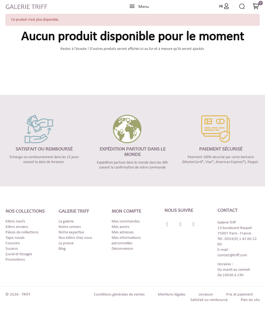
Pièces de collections (22, 232)
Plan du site (250, 300)
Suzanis (11, 249)
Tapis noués (15, 238)
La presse (66, 243)
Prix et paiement (239, 295)
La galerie (66, 221)
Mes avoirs (120, 227)
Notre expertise (71, 232)
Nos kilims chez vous (75, 238)
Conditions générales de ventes (119, 295)
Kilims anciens (16, 227)
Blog (62, 249)
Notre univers (70, 227)
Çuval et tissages (18, 254)
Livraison (206, 295)
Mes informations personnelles (126, 240)
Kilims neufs (15, 221)
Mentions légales (171, 295)
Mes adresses (123, 232)
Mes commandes (126, 221)
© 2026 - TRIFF (18, 295)
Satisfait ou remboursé (209, 300)
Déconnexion (122, 249)
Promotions (15, 260)
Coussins (12, 243)
